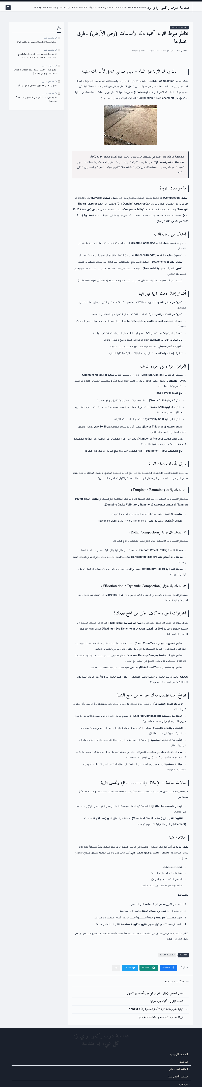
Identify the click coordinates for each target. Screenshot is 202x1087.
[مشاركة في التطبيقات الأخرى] (116, 968)
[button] (169, 968)
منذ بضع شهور (48, 38)
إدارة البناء (53, 8)
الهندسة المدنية (139, 8)
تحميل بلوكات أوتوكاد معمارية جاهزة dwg (37, 42)
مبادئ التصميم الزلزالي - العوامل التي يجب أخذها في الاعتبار (155, 993)
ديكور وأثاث (92, 8)
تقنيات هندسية (80, 8)
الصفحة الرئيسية (178, 1054)
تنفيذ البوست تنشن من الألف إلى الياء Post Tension (36, 100)
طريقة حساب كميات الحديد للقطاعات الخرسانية (160, 1018)
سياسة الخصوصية (178, 1076)
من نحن (183, 1084)
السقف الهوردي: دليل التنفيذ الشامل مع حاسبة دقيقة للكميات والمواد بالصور (37, 56)
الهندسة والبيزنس (106, 8)
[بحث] (8, 7)
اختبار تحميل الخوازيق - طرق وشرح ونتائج (37, 86)
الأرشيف (183, 1061)
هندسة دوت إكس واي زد (168, 7)
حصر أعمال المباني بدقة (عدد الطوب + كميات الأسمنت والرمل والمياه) (34, 72)
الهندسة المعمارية (123, 8)
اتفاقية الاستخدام (178, 1069)
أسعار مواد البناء (41, 8)
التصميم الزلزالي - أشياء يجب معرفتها (166, 1001)
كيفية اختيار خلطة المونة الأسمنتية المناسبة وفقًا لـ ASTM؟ (156, 1009)
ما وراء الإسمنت (66, 8)
